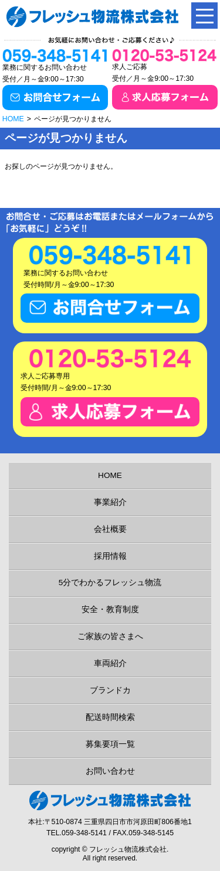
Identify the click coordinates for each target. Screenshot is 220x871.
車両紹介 (110, 663)
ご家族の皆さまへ (110, 636)
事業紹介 (110, 502)
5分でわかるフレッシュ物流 (110, 582)
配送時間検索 (110, 717)
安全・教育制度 (110, 609)
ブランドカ (110, 690)
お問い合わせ (110, 771)
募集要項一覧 (110, 744)
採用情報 (110, 556)
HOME (13, 119)
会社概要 (110, 529)
